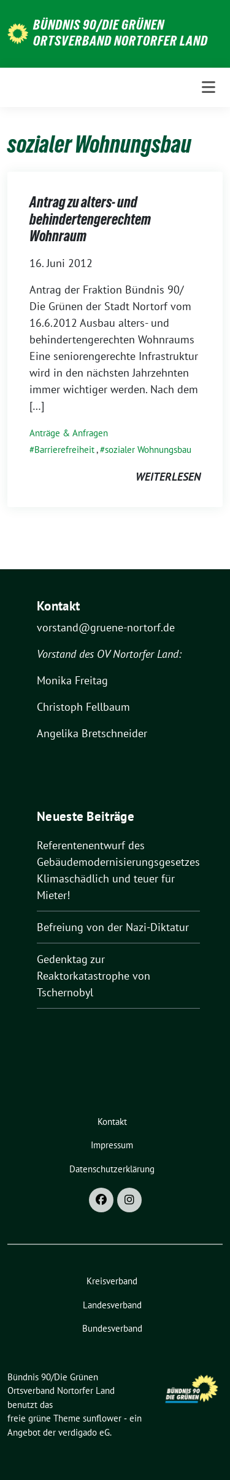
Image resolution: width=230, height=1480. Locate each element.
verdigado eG (84, 1432)
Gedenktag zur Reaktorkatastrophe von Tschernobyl (93, 975)
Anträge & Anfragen (68, 433)
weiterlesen (168, 477)
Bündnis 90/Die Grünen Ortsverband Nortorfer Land (120, 33)
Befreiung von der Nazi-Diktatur (113, 927)
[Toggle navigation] (208, 87)
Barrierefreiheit (64, 449)
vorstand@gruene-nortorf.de (106, 627)
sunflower (102, 1418)
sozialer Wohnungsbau (148, 449)
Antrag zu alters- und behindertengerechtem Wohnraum (90, 219)
